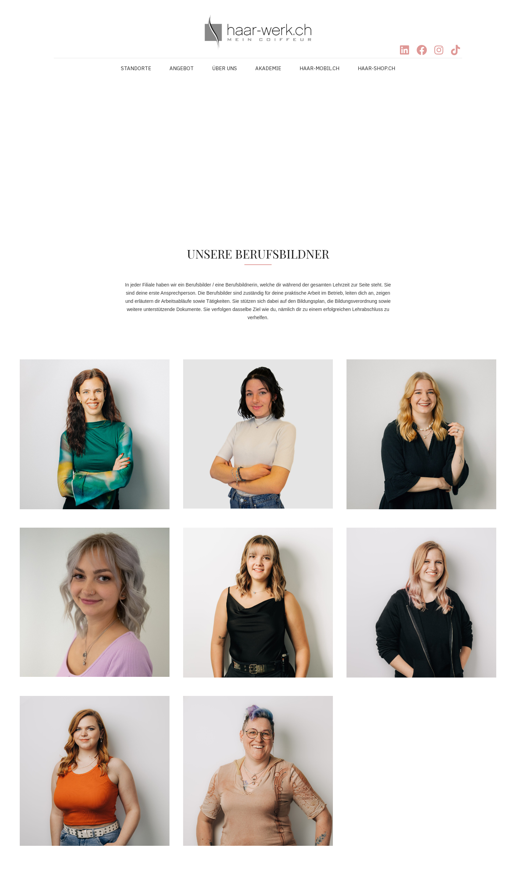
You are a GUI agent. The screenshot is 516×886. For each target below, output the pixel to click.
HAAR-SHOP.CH (376, 68)
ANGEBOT (182, 68)
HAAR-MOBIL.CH (319, 68)
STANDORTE (136, 68)
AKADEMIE (268, 68)
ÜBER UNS (224, 68)
